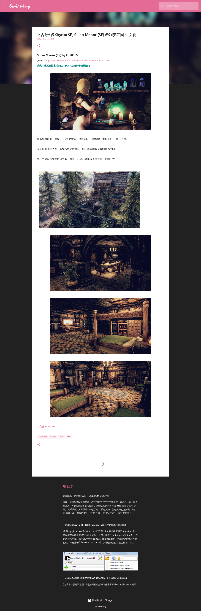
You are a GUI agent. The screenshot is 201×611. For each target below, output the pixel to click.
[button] (39, 46)
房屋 (61, 436)
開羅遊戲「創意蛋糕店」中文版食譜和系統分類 (86, 495)
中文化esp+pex (46, 426)
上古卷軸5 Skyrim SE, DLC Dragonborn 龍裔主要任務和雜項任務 (94, 525)
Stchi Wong (19, 6)
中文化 (53, 436)
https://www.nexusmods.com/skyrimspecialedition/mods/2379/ (78, 60)
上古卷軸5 (42, 436)
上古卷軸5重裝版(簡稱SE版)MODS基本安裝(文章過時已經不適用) (95, 578)
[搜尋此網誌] (182, 6)
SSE (68, 437)
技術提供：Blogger (100, 600)
